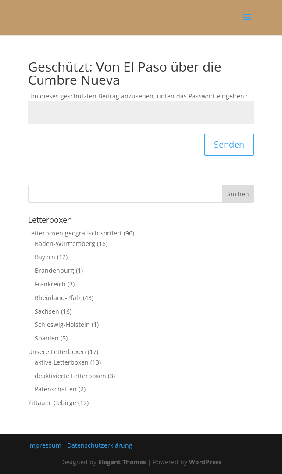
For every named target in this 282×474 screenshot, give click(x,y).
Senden (229, 144)
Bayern (45, 257)
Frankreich (50, 284)
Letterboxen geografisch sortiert (75, 233)
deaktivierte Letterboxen (70, 376)
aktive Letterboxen (62, 362)
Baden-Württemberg (65, 243)
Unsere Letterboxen (57, 351)
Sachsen (47, 311)
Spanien (47, 338)
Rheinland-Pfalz (58, 297)
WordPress (205, 462)
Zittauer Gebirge (52, 402)
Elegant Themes (122, 462)
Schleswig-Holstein (62, 324)
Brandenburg (54, 270)
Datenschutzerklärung (99, 445)
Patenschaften (56, 389)
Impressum (44, 445)
